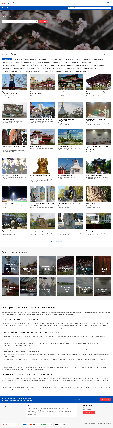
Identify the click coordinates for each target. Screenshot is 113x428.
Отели (9, 7)
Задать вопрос (89, 412)
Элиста (8, 12)
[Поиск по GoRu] (89, 8)
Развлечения (5, 412)
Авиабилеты (16, 7)
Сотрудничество (15, 410)
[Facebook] (6, 424)
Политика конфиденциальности (103, 423)
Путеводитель (5, 414)
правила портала (28, 400)
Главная (3, 12)
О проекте (14, 409)
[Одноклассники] (9, 424)
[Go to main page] (5, 3)
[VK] (3, 424)
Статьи (3, 416)
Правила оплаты (15, 412)
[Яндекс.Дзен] (15, 424)
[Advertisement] (56, 35)
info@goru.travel (97, 407)
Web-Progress (92, 423)
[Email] (85, 399)
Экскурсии (4, 409)
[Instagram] (12, 424)
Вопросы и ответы (16, 414)
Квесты (3, 410)
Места (3, 7)
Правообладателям (16, 416)
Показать (43, 21)
